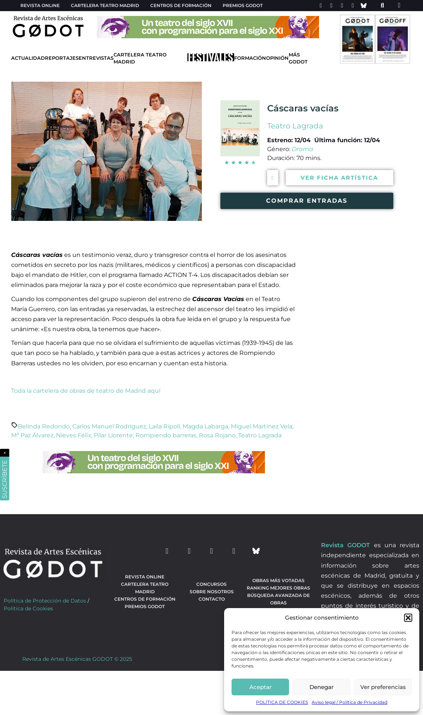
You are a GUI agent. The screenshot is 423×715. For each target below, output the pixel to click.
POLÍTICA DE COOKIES (282, 702)
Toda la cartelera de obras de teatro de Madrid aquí (85, 390)
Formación (250, 58)
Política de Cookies (28, 608)
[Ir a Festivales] (210, 59)
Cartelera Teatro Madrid (140, 58)
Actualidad (28, 58)
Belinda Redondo (44, 426)
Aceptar (260, 686)
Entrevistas (96, 58)
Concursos (211, 584)
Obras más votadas (278, 580)
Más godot (298, 58)
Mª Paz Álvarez (32, 435)
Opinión (277, 58)
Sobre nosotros (212, 591)
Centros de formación (181, 5)
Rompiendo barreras (165, 435)
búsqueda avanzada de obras (278, 598)
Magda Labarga (205, 426)
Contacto (212, 599)
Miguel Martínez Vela (261, 426)
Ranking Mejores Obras (278, 588)
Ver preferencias (383, 686)
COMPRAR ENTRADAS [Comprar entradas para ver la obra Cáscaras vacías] (306, 200)
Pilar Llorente (113, 435)
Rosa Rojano (217, 435)
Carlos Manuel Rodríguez (109, 426)
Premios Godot (243, 5)
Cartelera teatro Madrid (105, 5)
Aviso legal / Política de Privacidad (349, 702)
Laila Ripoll (164, 426)
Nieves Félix (73, 435)
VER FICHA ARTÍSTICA (339, 177)
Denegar (321, 686)
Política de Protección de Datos (45, 600)
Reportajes (62, 58)
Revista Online (40, 5)
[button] (408, 617)
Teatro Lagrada (295, 125)
